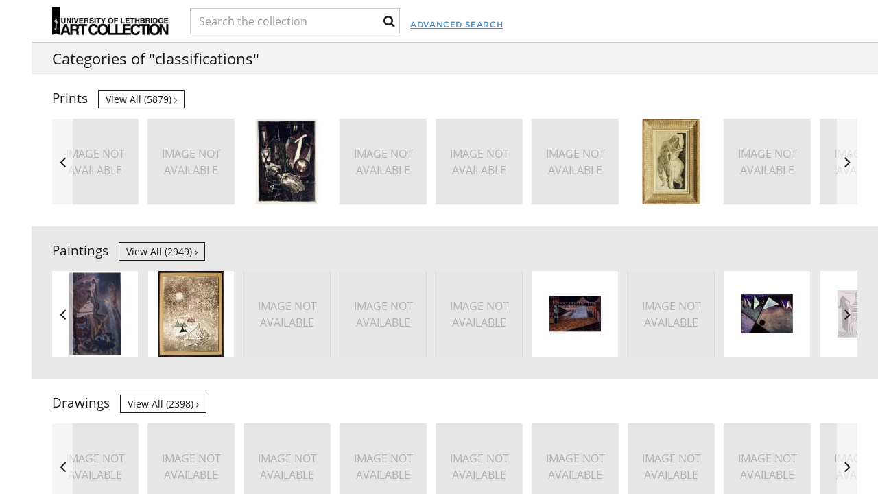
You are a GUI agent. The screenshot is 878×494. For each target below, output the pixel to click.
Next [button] (847, 161)
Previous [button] (62, 161)
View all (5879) (141, 99)
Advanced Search (521, 24)
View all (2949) (162, 251)
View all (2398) (163, 403)
